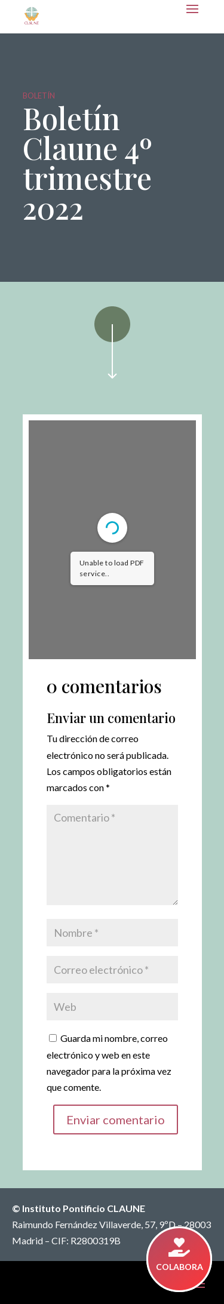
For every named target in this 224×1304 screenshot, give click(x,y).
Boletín (39, 95)
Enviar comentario (115, 1119)
